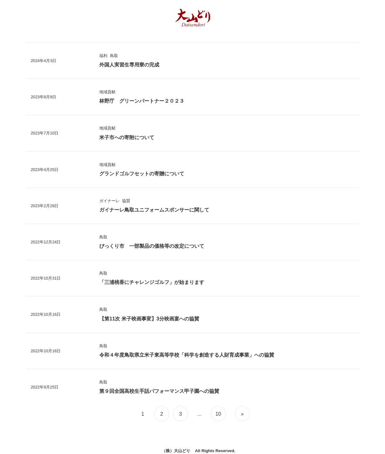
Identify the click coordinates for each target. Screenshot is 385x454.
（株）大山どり (176, 450)
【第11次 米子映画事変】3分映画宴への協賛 (149, 318)
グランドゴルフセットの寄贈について (141, 173)
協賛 (126, 200)
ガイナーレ (109, 200)
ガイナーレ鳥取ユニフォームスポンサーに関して (154, 209)
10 (218, 414)
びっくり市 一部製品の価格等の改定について (151, 246)
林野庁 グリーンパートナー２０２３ (141, 101)
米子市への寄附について (126, 137)
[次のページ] (241, 413)
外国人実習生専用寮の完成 (129, 64)
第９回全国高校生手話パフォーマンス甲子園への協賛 (159, 391)
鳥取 (114, 55)
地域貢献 (107, 92)
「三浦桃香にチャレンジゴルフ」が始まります (151, 282)
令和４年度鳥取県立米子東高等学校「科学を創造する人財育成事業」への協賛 (186, 355)
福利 (103, 55)
